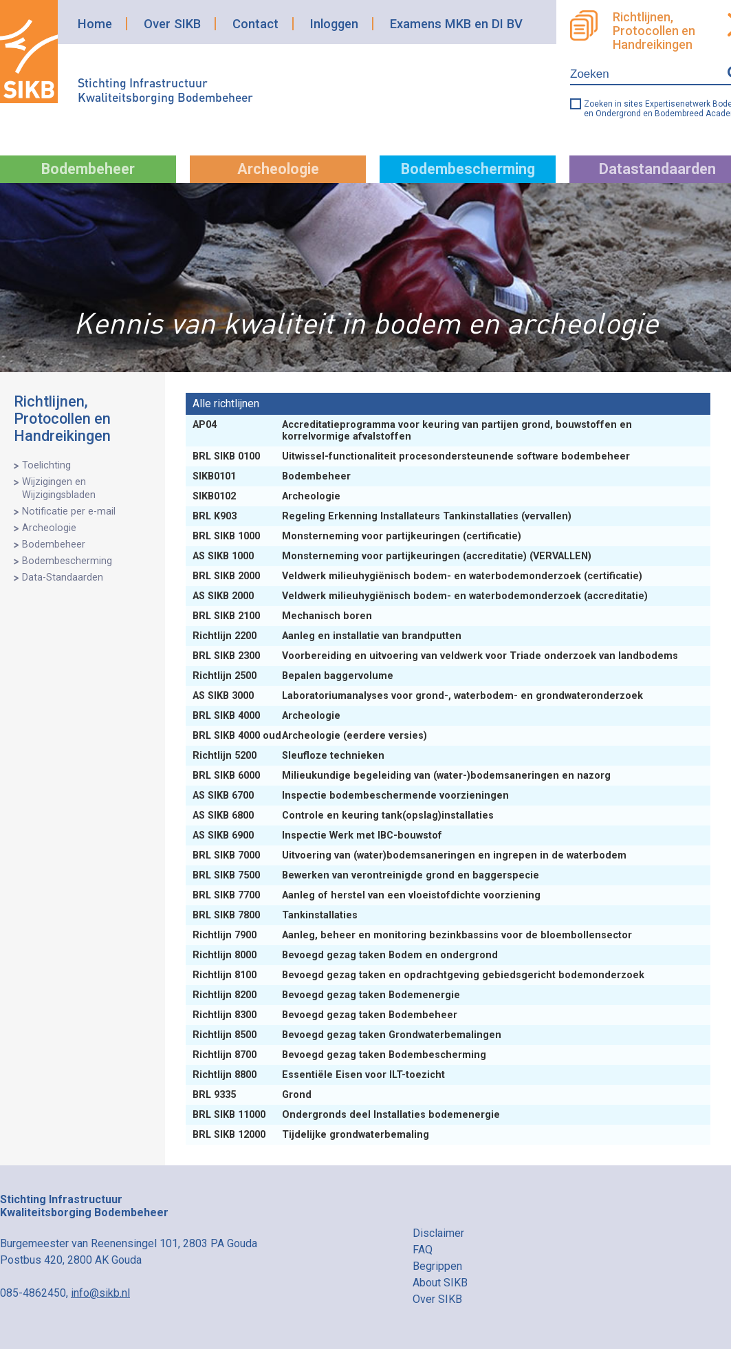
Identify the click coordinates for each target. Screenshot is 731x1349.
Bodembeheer (88, 168)
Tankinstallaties (276, 915)
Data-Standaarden (62, 577)
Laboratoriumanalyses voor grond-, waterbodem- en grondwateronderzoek (419, 696)
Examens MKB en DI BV (456, 24)
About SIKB (440, 1282)
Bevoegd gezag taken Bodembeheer (326, 1015)
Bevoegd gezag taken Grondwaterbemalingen (348, 1035)
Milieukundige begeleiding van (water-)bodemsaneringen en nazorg (403, 775)
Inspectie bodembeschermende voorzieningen (352, 795)
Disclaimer (438, 1233)
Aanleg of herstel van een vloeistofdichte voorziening (368, 895)
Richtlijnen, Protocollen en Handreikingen (62, 418)
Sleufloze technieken (290, 756)
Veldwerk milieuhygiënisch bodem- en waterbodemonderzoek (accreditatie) (422, 596)
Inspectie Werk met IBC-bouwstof (319, 835)
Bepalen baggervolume (294, 676)
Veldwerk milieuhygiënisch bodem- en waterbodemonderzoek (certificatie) (419, 576)
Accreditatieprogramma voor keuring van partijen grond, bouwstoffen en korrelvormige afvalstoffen (412, 430)
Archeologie (278, 168)
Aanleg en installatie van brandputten (328, 636)
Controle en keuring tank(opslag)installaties (345, 815)
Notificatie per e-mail (69, 511)
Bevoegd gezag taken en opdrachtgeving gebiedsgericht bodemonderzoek (420, 975)
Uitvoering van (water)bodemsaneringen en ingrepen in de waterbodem (411, 855)
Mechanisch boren (284, 616)
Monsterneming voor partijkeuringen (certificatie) (358, 536)
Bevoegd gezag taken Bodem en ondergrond (347, 955)
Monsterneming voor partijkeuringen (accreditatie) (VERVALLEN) (393, 556)
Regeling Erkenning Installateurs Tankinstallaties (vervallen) (383, 516)
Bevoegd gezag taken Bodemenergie (328, 995)
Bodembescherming (468, 168)
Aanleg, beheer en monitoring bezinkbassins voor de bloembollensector (414, 935)
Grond (253, 1095)
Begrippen (437, 1266)
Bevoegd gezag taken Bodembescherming (341, 1055)
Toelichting (46, 465)
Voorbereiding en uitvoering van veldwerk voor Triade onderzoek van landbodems (437, 656)
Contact (255, 24)
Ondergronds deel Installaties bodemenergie (348, 1115)
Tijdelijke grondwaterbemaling (312, 1135)
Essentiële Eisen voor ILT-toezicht (320, 1075)
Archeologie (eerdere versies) (311, 736)
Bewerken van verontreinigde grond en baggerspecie (367, 875)
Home (95, 24)
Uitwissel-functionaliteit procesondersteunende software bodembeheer (413, 456)
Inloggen (334, 24)
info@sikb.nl (100, 1292)
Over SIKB (172, 24)
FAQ (423, 1249)
